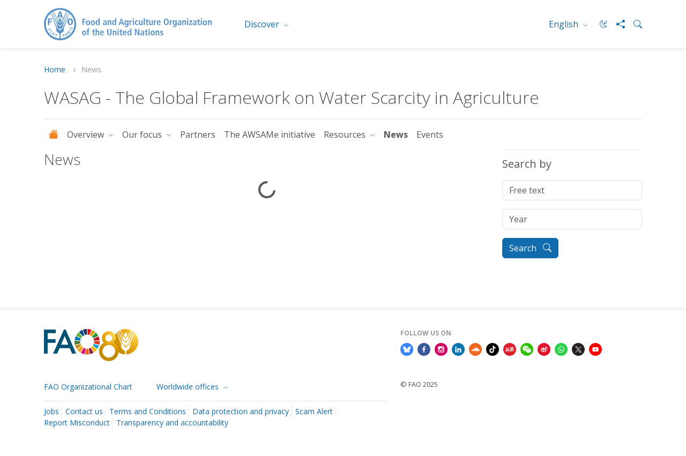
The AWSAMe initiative (269, 134)
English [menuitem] (564, 24)
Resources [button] (346, 134)
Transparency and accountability (172, 422)
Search (530, 248)
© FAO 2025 (419, 384)
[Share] (616, 24)
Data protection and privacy (240, 411)
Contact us (84, 411)
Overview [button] (86, 134)
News (396, 134)
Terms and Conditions (147, 411)
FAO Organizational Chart (88, 387)
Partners (197, 134)
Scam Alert (314, 411)
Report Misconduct (77, 422)
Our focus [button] (143, 134)
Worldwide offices (188, 387)
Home (56, 69)
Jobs (51, 411)
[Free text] (572, 190)
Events (429, 134)
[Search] (633, 24)
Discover (262, 24)
